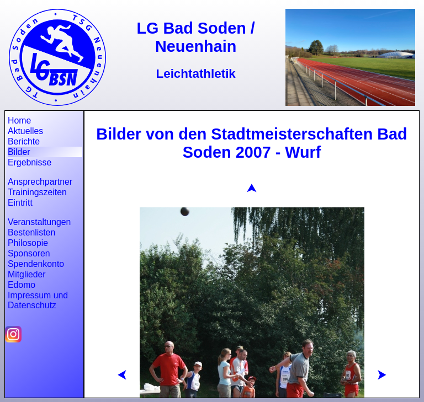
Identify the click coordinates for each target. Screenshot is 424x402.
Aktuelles (25, 131)
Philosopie (28, 243)
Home (19, 120)
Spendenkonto (36, 264)
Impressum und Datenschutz (38, 300)
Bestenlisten (31, 232)
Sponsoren (29, 253)
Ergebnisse (29, 162)
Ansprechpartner (40, 181)
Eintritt (20, 202)
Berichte (24, 141)
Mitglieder (27, 274)
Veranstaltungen (39, 222)
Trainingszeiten (37, 192)
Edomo (21, 285)
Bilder (19, 152)
